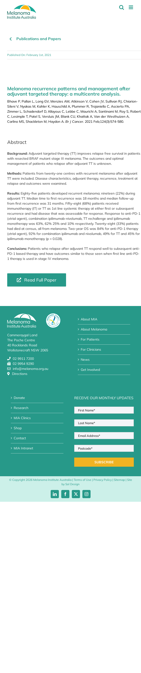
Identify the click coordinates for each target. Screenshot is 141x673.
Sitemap (119, 480)
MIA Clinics (22, 418)
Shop (18, 428)
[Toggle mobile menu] (131, 7)
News (85, 359)
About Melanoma (94, 329)
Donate (19, 398)
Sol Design (72, 484)
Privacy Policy (102, 480)
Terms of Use (82, 480)
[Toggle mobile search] (121, 7)
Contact (20, 438)
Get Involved (90, 369)
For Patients (90, 339)
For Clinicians (91, 349)
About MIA (89, 319)
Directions (19, 374)
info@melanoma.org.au (30, 369)
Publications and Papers (38, 38)
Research (21, 408)
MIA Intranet (23, 448)
